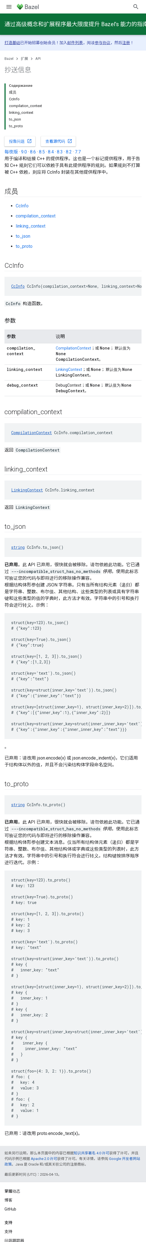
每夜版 (11, 152)
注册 (126, 42)
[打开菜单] (9, 6)
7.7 (78, 152)
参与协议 (102, 42)
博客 (8, 1200)
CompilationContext (73, 348)
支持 (8, 1231)
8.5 (42, 152)
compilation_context (35, 216)
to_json (23, 236)
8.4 (51, 152)
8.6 (33, 152)
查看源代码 (58, 141)
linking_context (30, 226)
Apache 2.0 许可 (44, 1159)
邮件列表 (75, 42)
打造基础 (12, 42)
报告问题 (20, 141)
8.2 (69, 152)
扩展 (24, 58)
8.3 (60, 152)
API (38, 58)
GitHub (10, 1209)
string (18, 547)
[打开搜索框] (136, 6)
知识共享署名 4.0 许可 (91, 1153)
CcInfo (22, 205)
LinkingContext (69, 369)
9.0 (24, 152)
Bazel (8, 58)
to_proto (24, 246)
